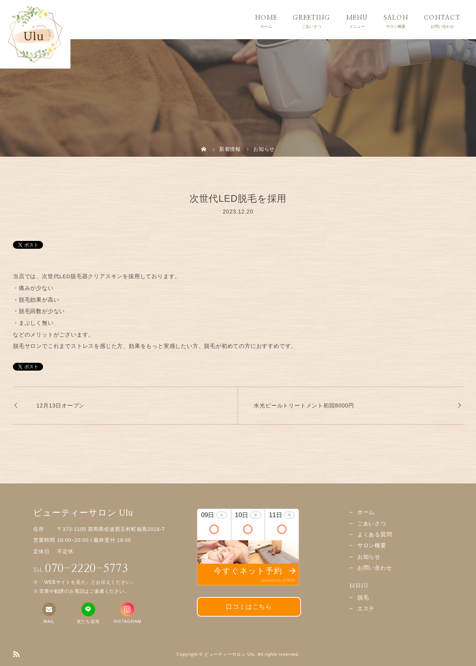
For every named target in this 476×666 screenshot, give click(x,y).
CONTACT (442, 17)
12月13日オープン (60, 405)
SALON (396, 17)
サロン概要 (371, 545)
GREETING (311, 17)
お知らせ (368, 557)
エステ (366, 609)
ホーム (366, 512)
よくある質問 (374, 535)
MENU (357, 17)
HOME (266, 17)
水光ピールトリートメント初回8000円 (304, 405)
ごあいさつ (371, 524)
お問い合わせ (374, 568)
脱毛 (363, 598)
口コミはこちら (249, 606)
